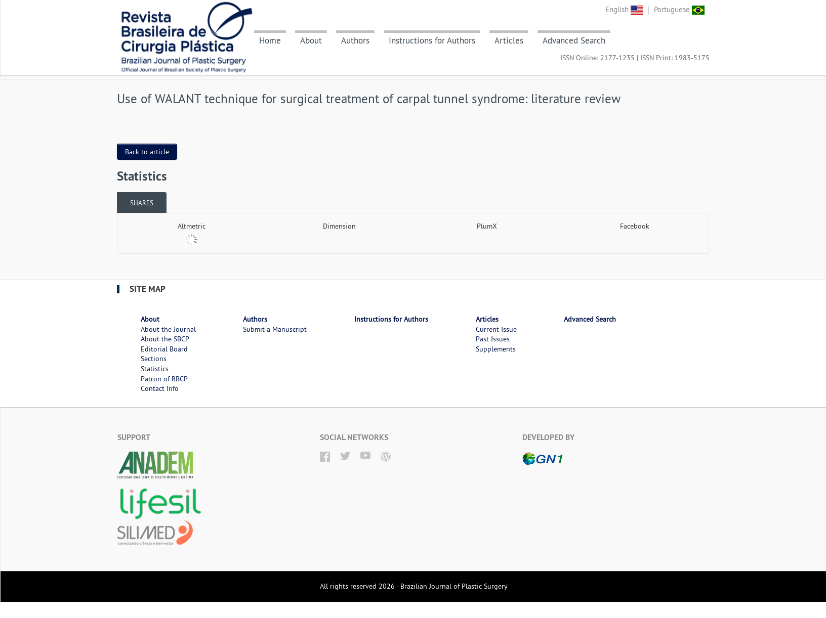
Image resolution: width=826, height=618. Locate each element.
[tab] (142, 202)
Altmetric (191, 226)
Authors (355, 40)
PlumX (487, 226)
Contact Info (160, 388)
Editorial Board (164, 349)
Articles (508, 40)
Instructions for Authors (432, 40)
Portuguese (679, 9)
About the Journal (168, 329)
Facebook (634, 226)
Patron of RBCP (164, 378)
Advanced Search (574, 40)
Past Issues (493, 338)
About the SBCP (165, 338)
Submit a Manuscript (275, 329)
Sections (154, 358)
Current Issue (496, 329)
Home (270, 40)
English (624, 9)
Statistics (155, 368)
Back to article (147, 151)
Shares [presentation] (141, 203)
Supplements (496, 349)
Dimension (339, 226)
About (311, 40)
